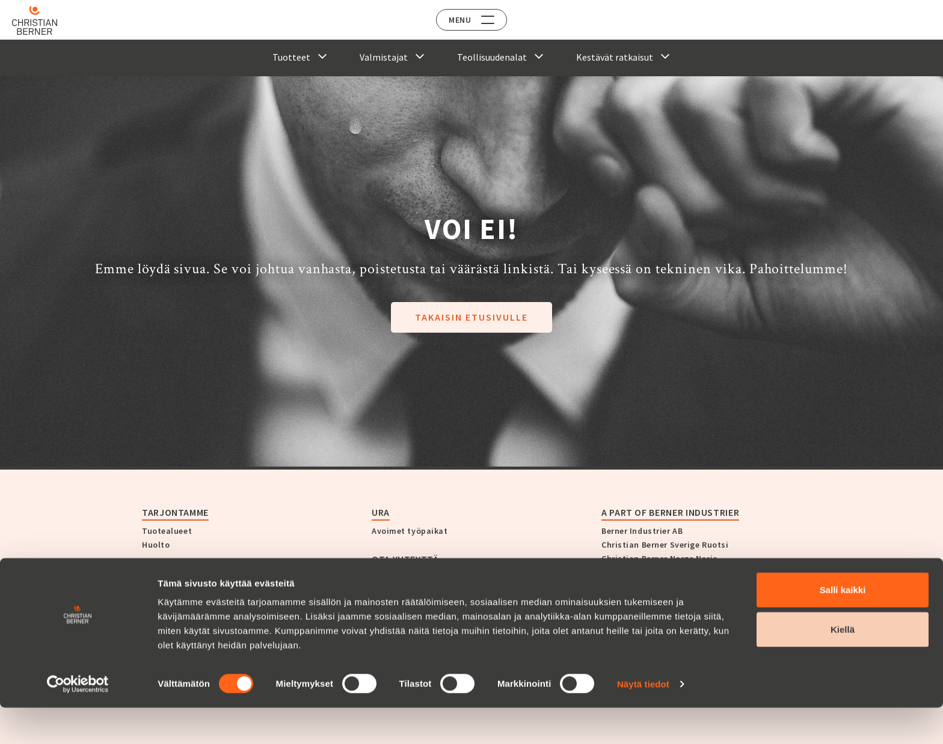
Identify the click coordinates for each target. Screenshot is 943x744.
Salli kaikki (843, 626)
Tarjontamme (175, 512)
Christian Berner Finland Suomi (664, 572)
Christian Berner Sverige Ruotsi (664, 544)
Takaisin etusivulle (471, 317)
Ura (381, 512)
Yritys (153, 591)
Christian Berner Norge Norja (659, 558)
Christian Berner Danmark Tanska (669, 586)
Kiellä (843, 666)
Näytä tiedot (643, 720)
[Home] (43, 20)
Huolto (156, 544)
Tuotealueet (167, 530)
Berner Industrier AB (642, 530)
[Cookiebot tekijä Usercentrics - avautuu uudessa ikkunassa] (78, 721)
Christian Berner (184, 573)
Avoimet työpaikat (410, 530)
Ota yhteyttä (405, 559)
